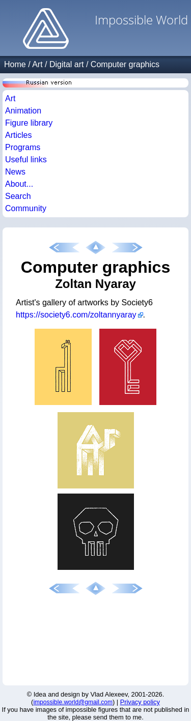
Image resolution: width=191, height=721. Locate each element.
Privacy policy (140, 702)
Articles (18, 135)
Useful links (26, 159)
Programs (22, 147)
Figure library (28, 123)
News (15, 171)
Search (18, 196)
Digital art (66, 64)
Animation (23, 110)
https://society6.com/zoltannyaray (76, 314)
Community (25, 208)
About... (19, 184)
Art (37, 64)
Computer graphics (125, 64)
